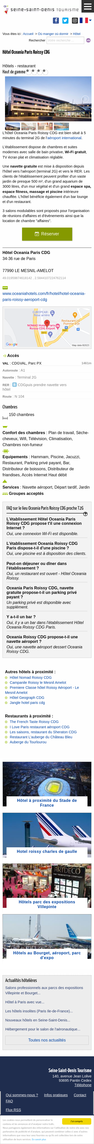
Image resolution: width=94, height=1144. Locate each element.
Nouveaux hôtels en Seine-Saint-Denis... (37, 1020)
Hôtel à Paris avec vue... (24, 1002)
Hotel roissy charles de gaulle (47, 851)
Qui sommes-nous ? (22, 1095)
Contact (80, 1095)
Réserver (50, 233)
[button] (87, 7)
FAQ (9, 1101)
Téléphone (82, 1085)
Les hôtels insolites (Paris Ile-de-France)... (39, 1011)
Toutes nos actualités (47, 1040)
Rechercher (37, 40)
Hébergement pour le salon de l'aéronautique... (42, 1029)
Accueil (28, 34)
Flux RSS (13, 1110)
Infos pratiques (56, 1095)
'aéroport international (64, 138)
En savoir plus (39, 1139)
